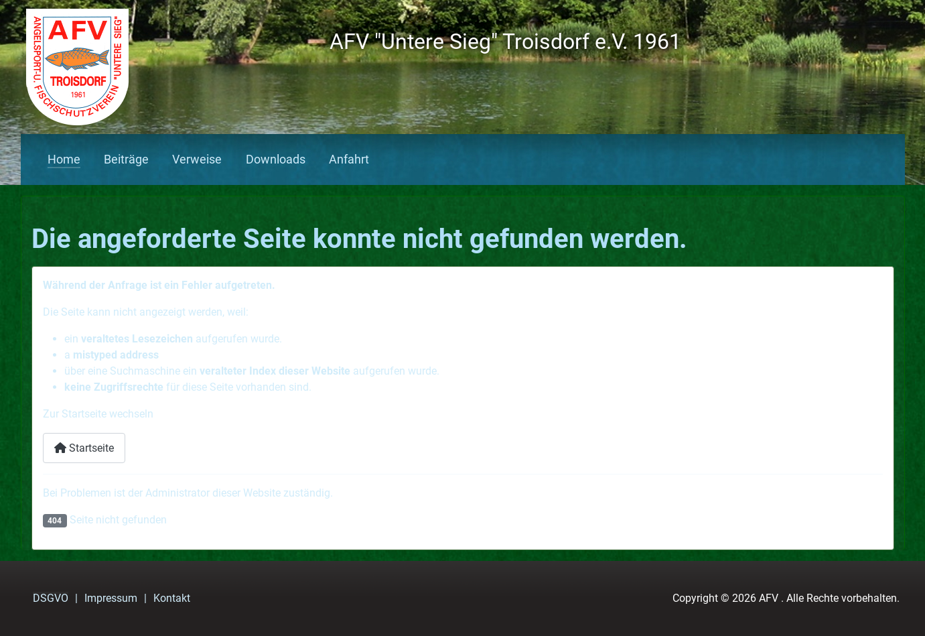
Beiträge (126, 159)
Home (64, 159)
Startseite (84, 448)
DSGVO (50, 598)
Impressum (110, 598)
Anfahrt (349, 159)
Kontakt (171, 598)
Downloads (275, 159)
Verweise (197, 159)
